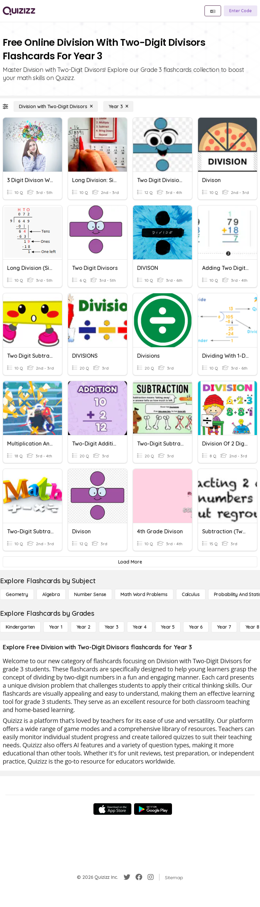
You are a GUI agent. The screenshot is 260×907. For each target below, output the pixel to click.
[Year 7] (224, 627)
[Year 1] (55, 627)
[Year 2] (83, 627)
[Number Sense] (90, 594)
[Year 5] (167, 627)
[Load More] (130, 561)
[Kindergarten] (20, 627)
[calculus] (190, 594)
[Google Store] (153, 809)
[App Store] (112, 809)
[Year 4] (139, 627)
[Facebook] (138, 877)
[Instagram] (151, 877)
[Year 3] (118, 106)
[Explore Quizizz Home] (19, 10)
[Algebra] (51, 594)
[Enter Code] (240, 10)
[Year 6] (196, 627)
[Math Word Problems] (144, 594)
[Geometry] (17, 594)
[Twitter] (127, 877)
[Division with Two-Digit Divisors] (56, 106)
